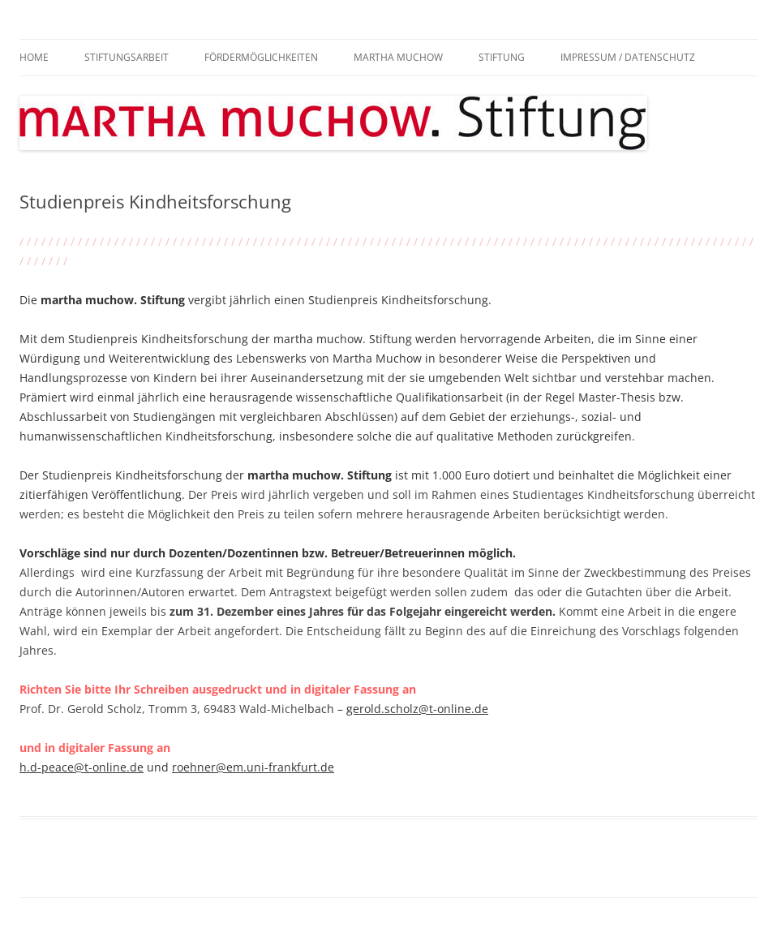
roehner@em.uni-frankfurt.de (253, 767)
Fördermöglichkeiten (261, 57)
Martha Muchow (398, 57)
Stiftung (502, 57)
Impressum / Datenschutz (627, 57)
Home (34, 57)
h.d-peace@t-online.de (81, 767)
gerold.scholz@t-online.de (417, 708)
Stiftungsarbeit (126, 57)
